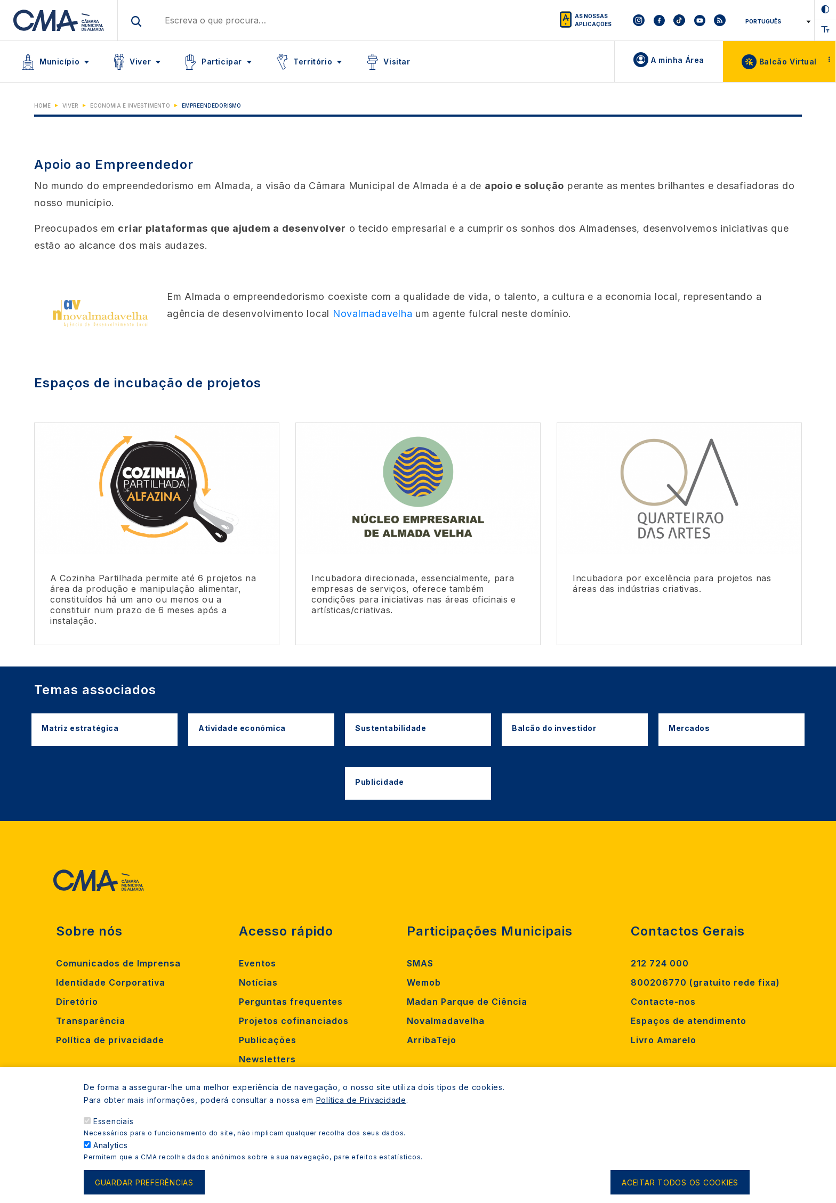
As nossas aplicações (593, 20)
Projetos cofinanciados (294, 1020)
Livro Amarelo (663, 1040)
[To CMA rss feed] (720, 20)
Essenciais (113, 1130)
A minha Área (677, 59)
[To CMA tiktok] (679, 20)
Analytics (110, 1154)
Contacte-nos (663, 1001)
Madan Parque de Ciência (467, 1001)
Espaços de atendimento (688, 1020)
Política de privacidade (110, 1040)
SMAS (420, 963)
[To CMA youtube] (699, 20)
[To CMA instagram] (639, 20)
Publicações (267, 1040)
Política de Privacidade (361, 1109)
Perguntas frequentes (291, 1001)
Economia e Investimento (130, 105)
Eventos (257, 963)
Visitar (396, 61)
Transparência (90, 1020)
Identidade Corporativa (110, 982)
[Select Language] (776, 21)
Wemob (424, 982)
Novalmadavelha (373, 313)
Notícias (258, 982)
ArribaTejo (431, 1040)
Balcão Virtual (788, 61)
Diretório (77, 1001)
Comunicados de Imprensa (118, 963)
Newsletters (267, 1059)
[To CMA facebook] (659, 20)
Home (42, 105)
